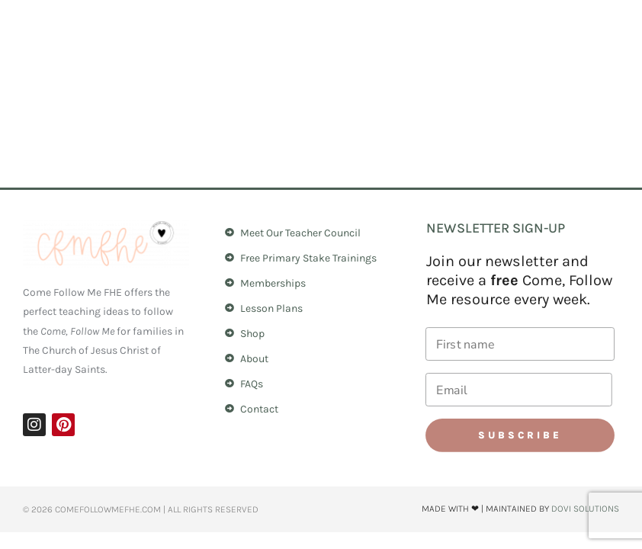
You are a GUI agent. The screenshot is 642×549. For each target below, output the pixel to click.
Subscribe (520, 435)
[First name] (520, 344)
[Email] (518, 389)
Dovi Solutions (585, 508)
